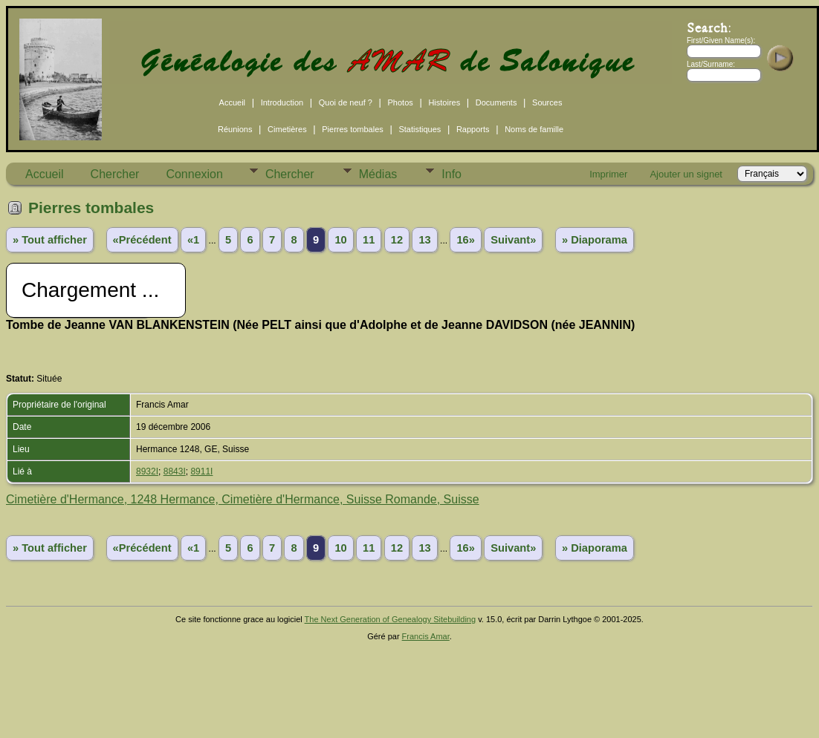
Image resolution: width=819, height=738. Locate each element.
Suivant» (513, 240)
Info (451, 174)
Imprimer (608, 174)
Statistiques (419, 129)
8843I (175, 471)
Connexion (194, 174)
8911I (201, 471)
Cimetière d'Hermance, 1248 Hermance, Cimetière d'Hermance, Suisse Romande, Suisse (242, 499)
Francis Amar (426, 636)
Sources (547, 102)
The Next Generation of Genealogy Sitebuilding (390, 619)
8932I (147, 471)
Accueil (232, 102)
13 (424, 240)
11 (369, 240)
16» (465, 240)
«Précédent (142, 240)
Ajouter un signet (686, 174)
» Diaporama (594, 240)
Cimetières (287, 129)
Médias (378, 174)
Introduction (282, 102)
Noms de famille (534, 129)
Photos (400, 102)
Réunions (235, 129)
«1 (193, 240)
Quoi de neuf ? (345, 102)
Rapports (473, 129)
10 (340, 240)
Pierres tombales (352, 129)
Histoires (444, 102)
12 (397, 240)
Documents (496, 102)
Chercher (115, 174)
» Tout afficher (50, 240)
